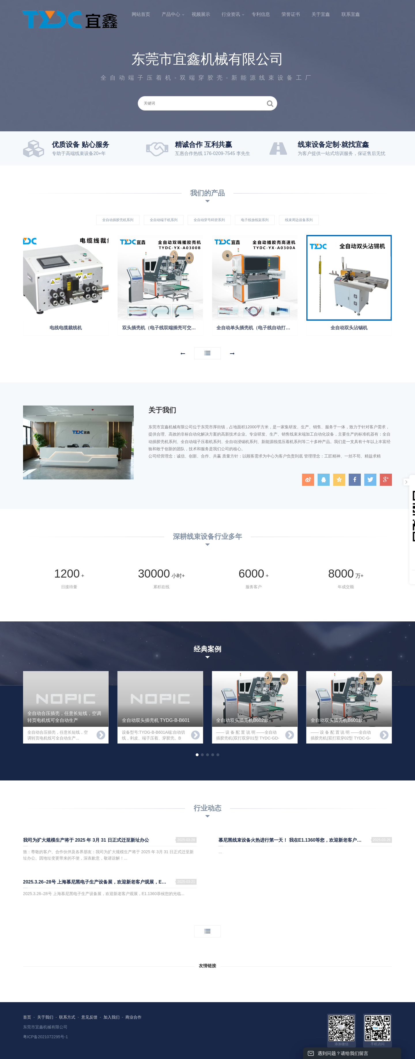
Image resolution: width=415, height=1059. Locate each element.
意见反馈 (89, 1017)
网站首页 (141, 14)
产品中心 (171, 14)
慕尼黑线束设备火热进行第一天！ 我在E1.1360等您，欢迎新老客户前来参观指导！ (303, 840)
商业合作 (133, 1017)
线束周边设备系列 (299, 220)
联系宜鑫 (351, 14)
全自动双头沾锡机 (349, 327)
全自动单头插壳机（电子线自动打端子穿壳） (256, 327)
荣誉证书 (291, 14)
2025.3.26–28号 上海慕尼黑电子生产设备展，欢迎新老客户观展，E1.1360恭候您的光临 (110, 881)
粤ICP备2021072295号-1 (45, 1036)
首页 (27, 1017)
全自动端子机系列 (164, 220)
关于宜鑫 (321, 14)
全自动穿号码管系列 (209, 220)
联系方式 (67, 1017)
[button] (182, 354)
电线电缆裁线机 (66, 327)
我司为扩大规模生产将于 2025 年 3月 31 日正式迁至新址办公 (86, 840)
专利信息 (261, 14)
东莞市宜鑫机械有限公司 (45, 1027)
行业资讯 (231, 14)
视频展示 (201, 14)
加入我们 (111, 1017)
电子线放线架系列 (255, 220)
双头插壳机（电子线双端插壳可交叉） (161, 327)
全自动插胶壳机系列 (117, 220)
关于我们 (45, 1017)
